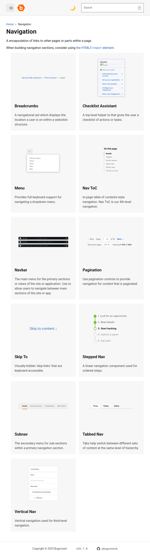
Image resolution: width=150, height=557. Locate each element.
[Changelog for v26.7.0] (82, 548)
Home (10, 24)
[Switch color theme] (72, 8)
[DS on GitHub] (107, 549)
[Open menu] (10, 8)
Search (112, 8)
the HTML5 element (95, 48)
